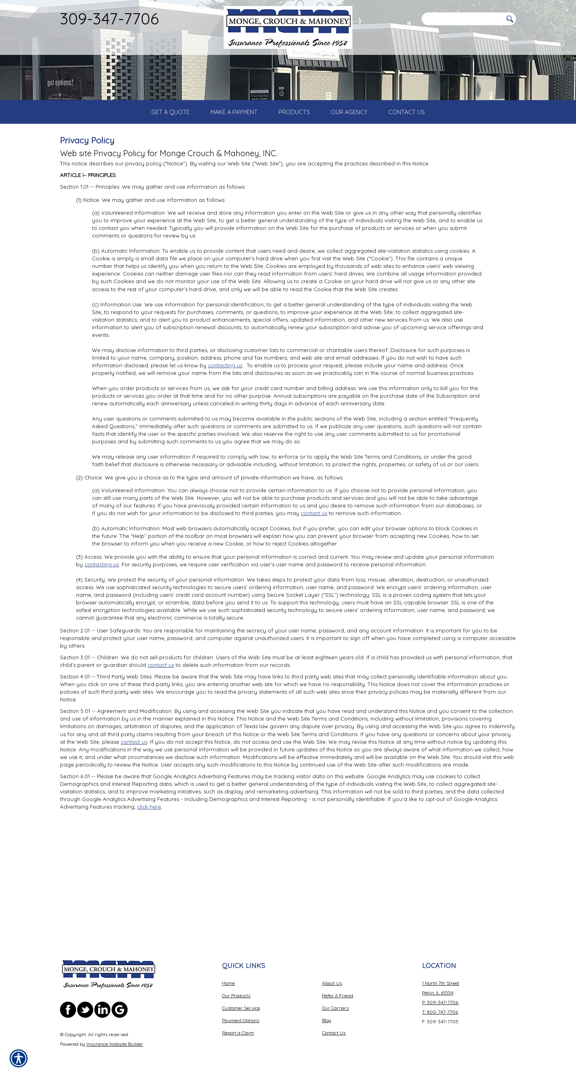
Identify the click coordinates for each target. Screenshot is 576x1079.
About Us (332, 983)
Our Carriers (335, 1008)
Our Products (236, 995)
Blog (326, 1020)
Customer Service (241, 1008)
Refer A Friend (337, 995)
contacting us (225, 450)
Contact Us (334, 1033)
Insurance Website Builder (114, 1044)
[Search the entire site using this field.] (462, 19)
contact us (314, 597)
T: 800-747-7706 (440, 1012)
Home (228, 983)
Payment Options (240, 1020)
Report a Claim (238, 1033)
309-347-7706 (109, 18)
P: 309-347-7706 (440, 1002)
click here (149, 891)
